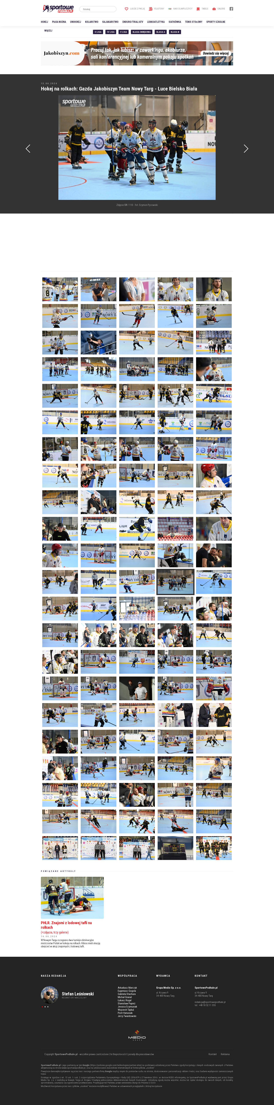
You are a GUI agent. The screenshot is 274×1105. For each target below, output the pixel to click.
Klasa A (160, 32)
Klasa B (175, 32)
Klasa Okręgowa (142, 32)
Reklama (225, 1054)
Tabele (202, 8)
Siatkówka (175, 21)
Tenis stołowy (193, 21)
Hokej (44, 21)
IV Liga (110, 32)
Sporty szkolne (215, 21)
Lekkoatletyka (156, 21)
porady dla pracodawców (141, 1054)
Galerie (218, 8)
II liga (98, 32)
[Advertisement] (46, 148)
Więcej (48, 30)
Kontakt (213, 1054)
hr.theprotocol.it (118, 1054)
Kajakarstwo (110, 21)
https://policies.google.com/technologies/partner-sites (116, 1065)
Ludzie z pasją (135, 8)
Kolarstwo (91, 21)
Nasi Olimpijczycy (180, 8)
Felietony (156, 8)
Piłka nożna (59, 21)
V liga (123, 32)
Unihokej (75, 21)
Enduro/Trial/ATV (132, 21)
